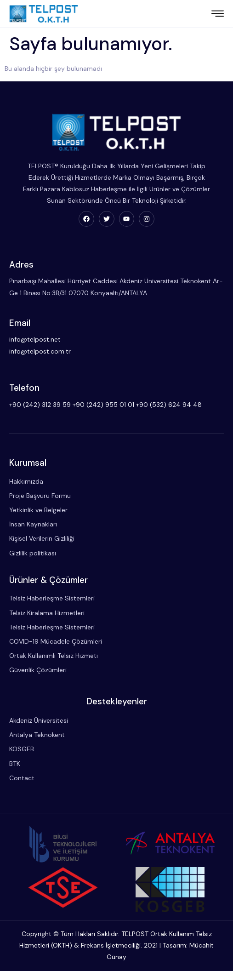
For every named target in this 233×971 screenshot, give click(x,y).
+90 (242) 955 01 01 (103, 404)
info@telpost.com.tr (40, 351)
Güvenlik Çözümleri (38, 670)
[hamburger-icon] (217, 14)
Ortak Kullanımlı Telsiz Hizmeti (53, 655)
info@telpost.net (35, 339)
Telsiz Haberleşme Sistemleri (52, 598)
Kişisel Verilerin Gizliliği (41, 538)
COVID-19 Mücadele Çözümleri (55, 641)
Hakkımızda (26, 481)
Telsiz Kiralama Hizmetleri (47, 613)
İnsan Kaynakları (33, 524)
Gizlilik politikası (32, 553)
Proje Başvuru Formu (40, 495)
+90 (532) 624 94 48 (169, 404)
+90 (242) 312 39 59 (40, 404)
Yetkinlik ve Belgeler (38, 510)
